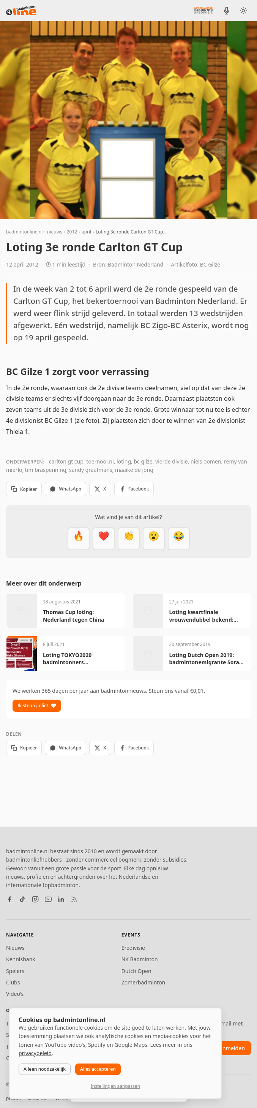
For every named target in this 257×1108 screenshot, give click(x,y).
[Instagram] (35, 899)
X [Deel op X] (100, 489)
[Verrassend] (154, 538)
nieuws (54, 232)
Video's (15, 993)
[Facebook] (9, 899)
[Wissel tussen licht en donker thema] (243, 10)
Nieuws (15, 947)
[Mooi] (104, 538)
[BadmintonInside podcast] (226, 10)
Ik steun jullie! (36, 705)
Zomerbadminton (143, 982)
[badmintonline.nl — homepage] (21, 11)
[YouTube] (48, 899)
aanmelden (230, 1048)
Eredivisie (133, 947)
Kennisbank (20, 959)
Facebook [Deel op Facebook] (134, 489)
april (86, 232)
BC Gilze (56, 420)
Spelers (15, 971)
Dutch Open (136, 971)
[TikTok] (22, 899)
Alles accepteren (98, 1069)
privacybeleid (35, 1053)
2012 (72, 232)
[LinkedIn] (61, 899)
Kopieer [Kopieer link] (24, 489)
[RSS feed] (74, 899)
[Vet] (79, 538)
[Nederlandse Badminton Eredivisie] (203, 10)
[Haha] (179, 538)
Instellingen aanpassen (115, 1086)
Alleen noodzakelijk (45, 1069)
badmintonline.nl (24, 232)
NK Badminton (139, 959)
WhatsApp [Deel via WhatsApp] (65, 489)
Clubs (13, 982)
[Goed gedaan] (129, 538)
